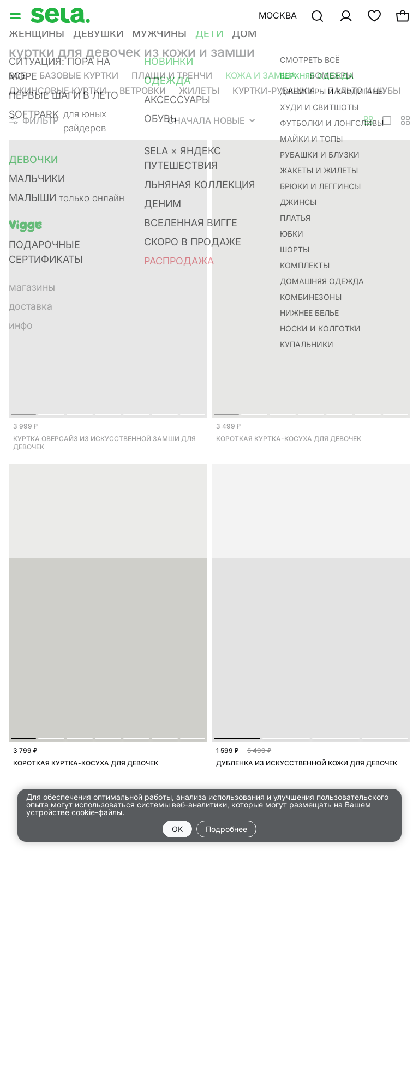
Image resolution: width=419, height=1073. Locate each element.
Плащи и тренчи (171, 75)
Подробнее (226, 829)
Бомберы (331, 75)
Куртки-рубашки (273, 90)
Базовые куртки (78, 75)
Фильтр (33, 120)
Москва (278, 15)
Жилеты (199, 90)
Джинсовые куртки (57, 90)
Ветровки (142, 90)
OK (177, 829)
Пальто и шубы (363, 90)
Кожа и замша (260, 75)
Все (17, 75)
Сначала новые (211, 120)
